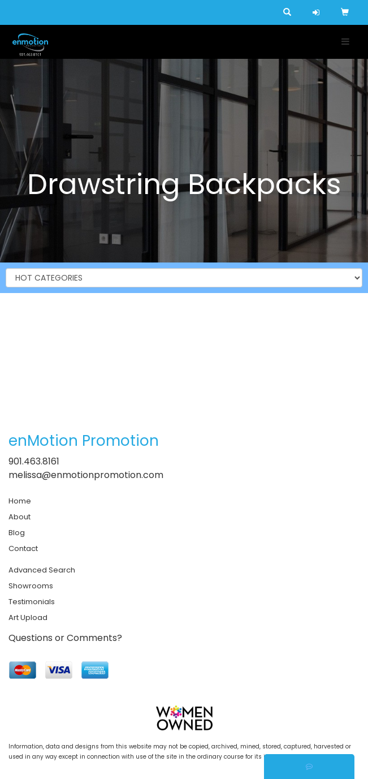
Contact (23, 548)
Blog (16, 532)
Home (19, 501)
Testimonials (31, 601)
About (19, 516)
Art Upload (27, 617)
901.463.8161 (33, 461)
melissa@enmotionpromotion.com (85, 474)
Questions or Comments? (65, 637)
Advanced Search (41, 570)
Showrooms (30, 585)
